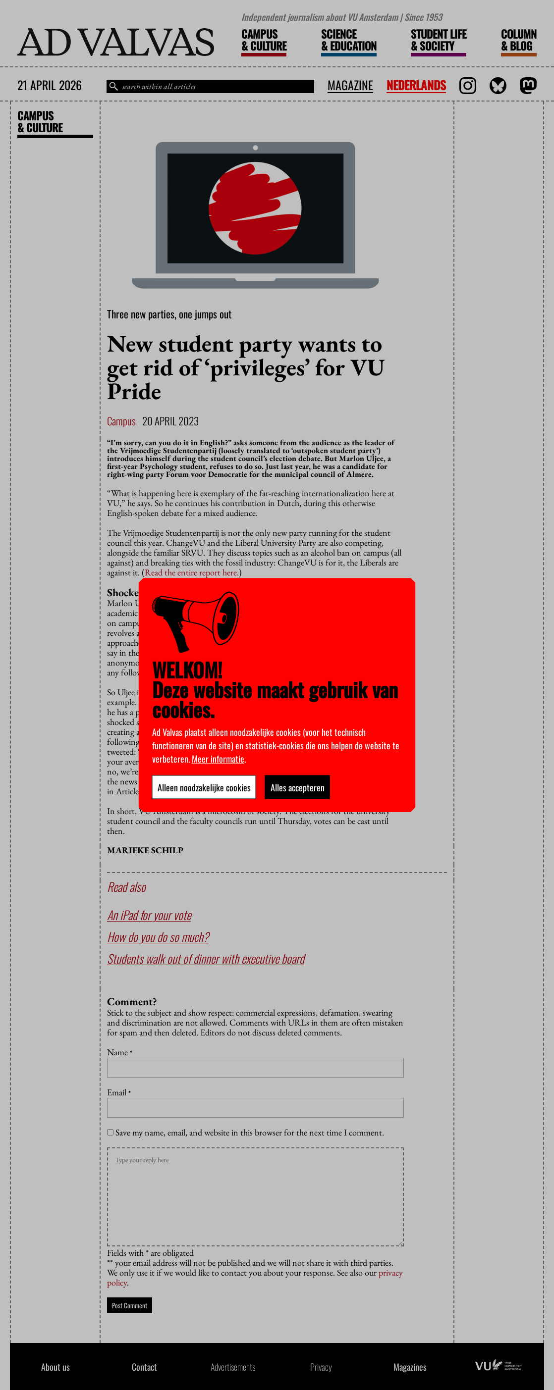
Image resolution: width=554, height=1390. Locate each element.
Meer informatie (218, 758)
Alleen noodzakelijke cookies (204, 786)
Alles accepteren (298, 786)
